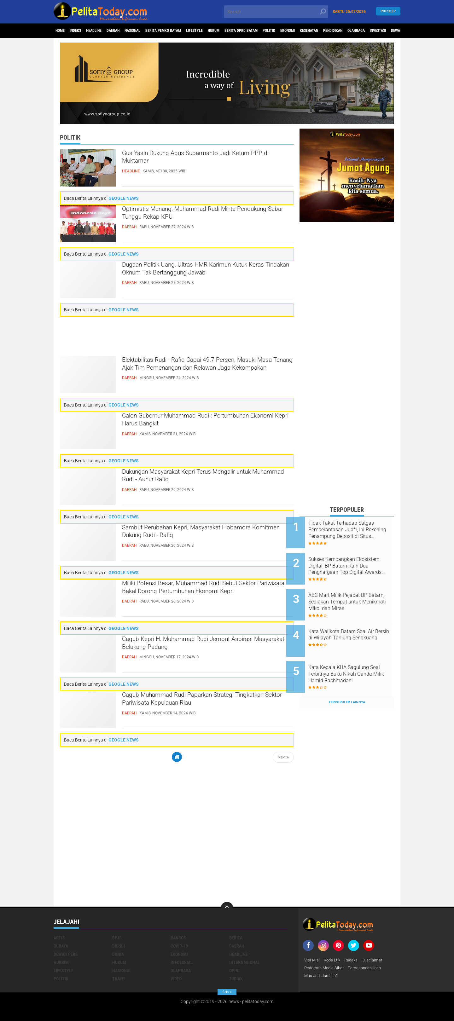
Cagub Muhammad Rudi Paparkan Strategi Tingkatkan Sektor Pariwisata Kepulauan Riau (203, 701)
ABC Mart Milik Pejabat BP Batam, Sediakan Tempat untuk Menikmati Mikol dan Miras (352, 593)
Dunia (118, 933)
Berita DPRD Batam (287, 30)
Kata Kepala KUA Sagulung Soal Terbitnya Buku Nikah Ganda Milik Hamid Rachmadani (352, 657)
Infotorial (182, 941)
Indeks (82, 30)
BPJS (117, 916)
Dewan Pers (66, 933)
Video (176, 957)
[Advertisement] (177, 336)
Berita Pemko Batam (191, 30)
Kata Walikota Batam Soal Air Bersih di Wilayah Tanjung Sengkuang (354, 625)
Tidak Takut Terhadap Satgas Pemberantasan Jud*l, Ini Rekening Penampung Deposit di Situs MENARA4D (355, 529)
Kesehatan (371, 30)
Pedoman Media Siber (325, 947)
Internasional (244, 941)
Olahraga (181, 949)
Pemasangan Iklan (369, 947)
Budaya (61, 924)
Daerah (129, 30)
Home (62, 30)
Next (283, 757)
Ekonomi (343, 30)
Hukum (253, 30)
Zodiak (236, 957)
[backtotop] (227, 887)
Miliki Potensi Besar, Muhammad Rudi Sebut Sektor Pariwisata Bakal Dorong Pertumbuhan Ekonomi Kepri (203, 595)
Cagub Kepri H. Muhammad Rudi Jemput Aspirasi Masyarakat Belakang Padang (194, 646)
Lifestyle (229, 30)
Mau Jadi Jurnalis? (322, 955)
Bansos (178, 916)
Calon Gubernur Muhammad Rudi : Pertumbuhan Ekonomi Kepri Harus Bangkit (199, 422)
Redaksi (354, 939)
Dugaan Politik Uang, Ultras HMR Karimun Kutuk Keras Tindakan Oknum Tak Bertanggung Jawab (207, 271)
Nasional (154, 30)
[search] (276, 11)
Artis (59, 916)
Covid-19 (179, 924)
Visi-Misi (312, 939)
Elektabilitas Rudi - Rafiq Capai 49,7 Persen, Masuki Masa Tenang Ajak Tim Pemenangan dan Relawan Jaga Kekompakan (201, 371)
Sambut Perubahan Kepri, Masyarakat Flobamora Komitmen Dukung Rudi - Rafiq (197, 534)
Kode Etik (333, 939)
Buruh (118, 924)
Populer (388, 11)
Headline (105, 30)
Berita (235, 916)
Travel (119, 957)
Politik (320, 30)
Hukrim (61, 941)
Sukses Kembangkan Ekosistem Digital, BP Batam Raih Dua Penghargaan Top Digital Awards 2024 (353, 561)
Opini (234, 949)
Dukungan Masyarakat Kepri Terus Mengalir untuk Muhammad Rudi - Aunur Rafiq (199, 478)
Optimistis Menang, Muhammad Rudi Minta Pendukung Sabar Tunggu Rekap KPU (199, 215)
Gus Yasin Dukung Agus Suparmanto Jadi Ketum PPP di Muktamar (196, 160)
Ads (227, 992)
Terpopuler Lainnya (347, 681)
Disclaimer (376, 939)
